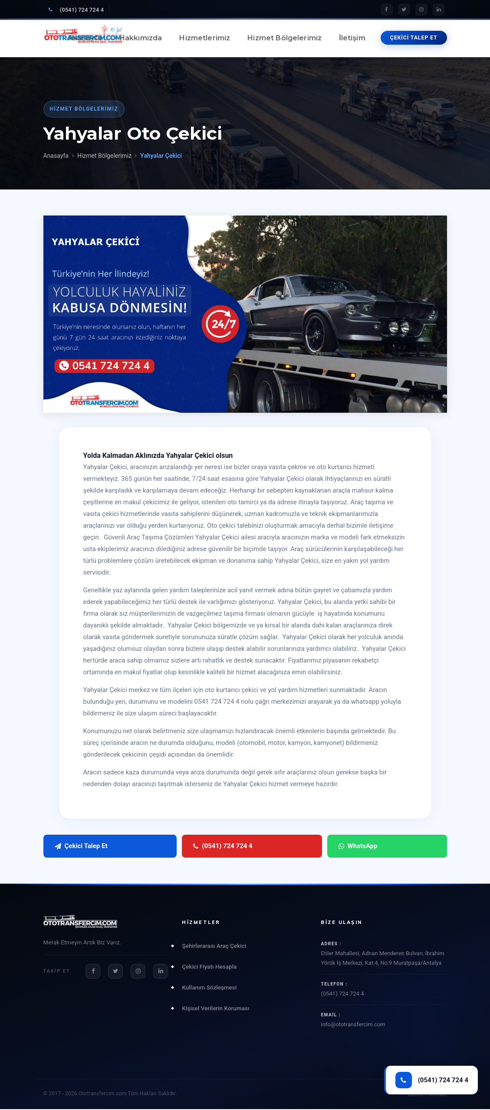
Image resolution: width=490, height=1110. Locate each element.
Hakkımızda (140, 38)
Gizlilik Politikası (427, 1095)
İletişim (352, 38)
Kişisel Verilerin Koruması (215, 1008)
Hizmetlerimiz (204, 38)
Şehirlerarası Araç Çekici (214, 946)
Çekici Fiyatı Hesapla (209, 966)
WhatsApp (241, 846)
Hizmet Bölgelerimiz (284, 38)
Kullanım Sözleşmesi (209, 987)
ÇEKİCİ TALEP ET (413, 37)
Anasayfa (85, 38)
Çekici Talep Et (81, 846)
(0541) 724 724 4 (76, 10)
